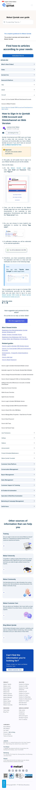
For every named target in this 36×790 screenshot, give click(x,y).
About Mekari (6, 726)
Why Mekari (6, 728)
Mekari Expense (7, 693)
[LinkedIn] (7, 303)
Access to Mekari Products (8, 103)
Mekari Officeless (7, 695)
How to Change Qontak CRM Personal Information (14, 405)
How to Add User (7, 357)
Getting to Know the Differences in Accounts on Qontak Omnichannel (16, 383)
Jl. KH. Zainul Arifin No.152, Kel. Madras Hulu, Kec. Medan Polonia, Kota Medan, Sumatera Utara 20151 (16, 761)
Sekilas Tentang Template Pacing (12, 334)
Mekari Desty (6, 703)
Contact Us (22, 712)
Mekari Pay (6, 699)
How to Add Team (6, 423)
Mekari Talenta (7, 684)
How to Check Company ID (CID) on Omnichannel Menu (16, 379)
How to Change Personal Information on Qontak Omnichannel (17, 374)
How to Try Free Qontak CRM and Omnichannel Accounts (16, 99)
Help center (22, 710)
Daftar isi (4, 784)
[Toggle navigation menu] (31, 5)
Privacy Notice (7, 734)
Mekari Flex (6, 691)
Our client (5, 730)
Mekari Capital (7, 701)
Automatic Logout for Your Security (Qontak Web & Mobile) (17, 370)
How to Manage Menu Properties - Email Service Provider (16, 414)
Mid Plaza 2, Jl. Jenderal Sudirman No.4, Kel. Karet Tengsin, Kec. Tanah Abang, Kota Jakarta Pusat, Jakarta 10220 (17, 743)
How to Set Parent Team (8, 428)
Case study (6, 710)
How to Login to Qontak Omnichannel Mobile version (15, 365)
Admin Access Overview (8, 392)
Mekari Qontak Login (18, 168)
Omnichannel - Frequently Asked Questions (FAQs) (15, 354)
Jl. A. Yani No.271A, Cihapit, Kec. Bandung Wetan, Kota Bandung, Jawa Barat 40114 (17, 755)
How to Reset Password (9, 360)
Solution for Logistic (24, 700)
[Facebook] (2, 303)
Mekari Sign (6, 690)
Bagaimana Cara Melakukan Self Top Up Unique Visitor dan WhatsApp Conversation (15, 338)
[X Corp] (5, 303)
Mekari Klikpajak (7, 697)
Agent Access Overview (8, 396)
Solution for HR (23, 691)
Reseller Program (23, 717)
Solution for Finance (24, 693)
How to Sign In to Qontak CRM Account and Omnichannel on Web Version (17, 108)
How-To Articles (23, 719)
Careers (5, 732)
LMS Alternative (23, 704)
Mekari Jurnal (6, 686)
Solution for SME (23, 686)
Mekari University (7, 704)
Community (22, 714)
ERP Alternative (23, 702)
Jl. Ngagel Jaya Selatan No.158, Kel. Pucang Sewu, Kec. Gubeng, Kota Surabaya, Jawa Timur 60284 (16, 749)
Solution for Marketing (24, 697)
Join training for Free (13, 132)
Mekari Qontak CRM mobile (10, 295)
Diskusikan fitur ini (18, 55)
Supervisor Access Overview (9, 388)
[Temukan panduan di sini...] (18, 22)
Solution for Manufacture (25, 699)
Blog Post (5, 712)
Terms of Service (7, 736)
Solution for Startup (24, 684)
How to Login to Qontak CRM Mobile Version (15, 346)
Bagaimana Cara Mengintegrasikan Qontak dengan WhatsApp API (14, 331)
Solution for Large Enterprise (23, 688)
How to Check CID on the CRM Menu (11, 410)
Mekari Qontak (7, 688)
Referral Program (23, 715)
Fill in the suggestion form (16, 321)
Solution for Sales (23, 695)
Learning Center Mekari (13, 127)
